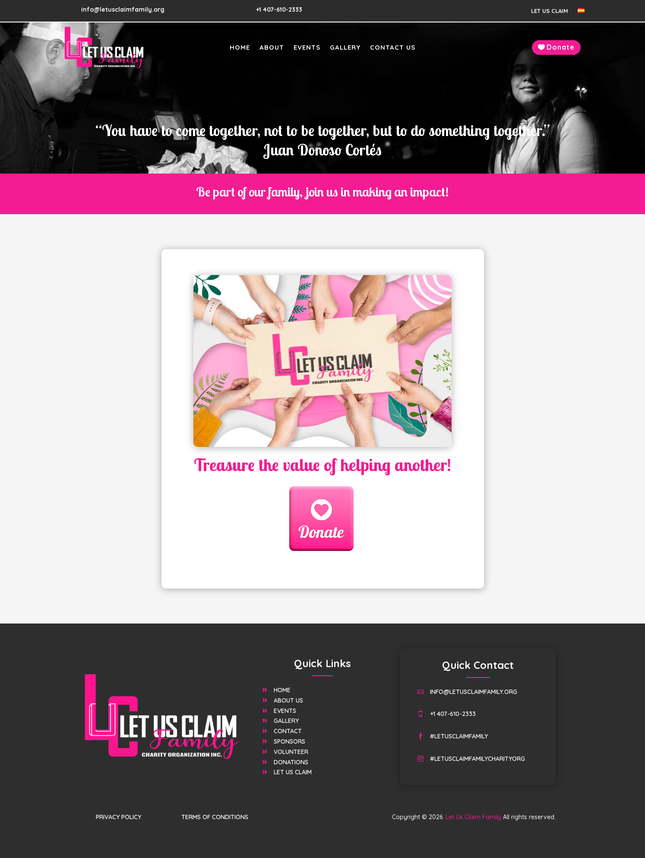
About (271, 47)
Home (240, 47)
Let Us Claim (549, 11)
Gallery (345, 47)
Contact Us (392, 47)
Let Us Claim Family (409, 784)
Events (307, 47)
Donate (561, 47)
